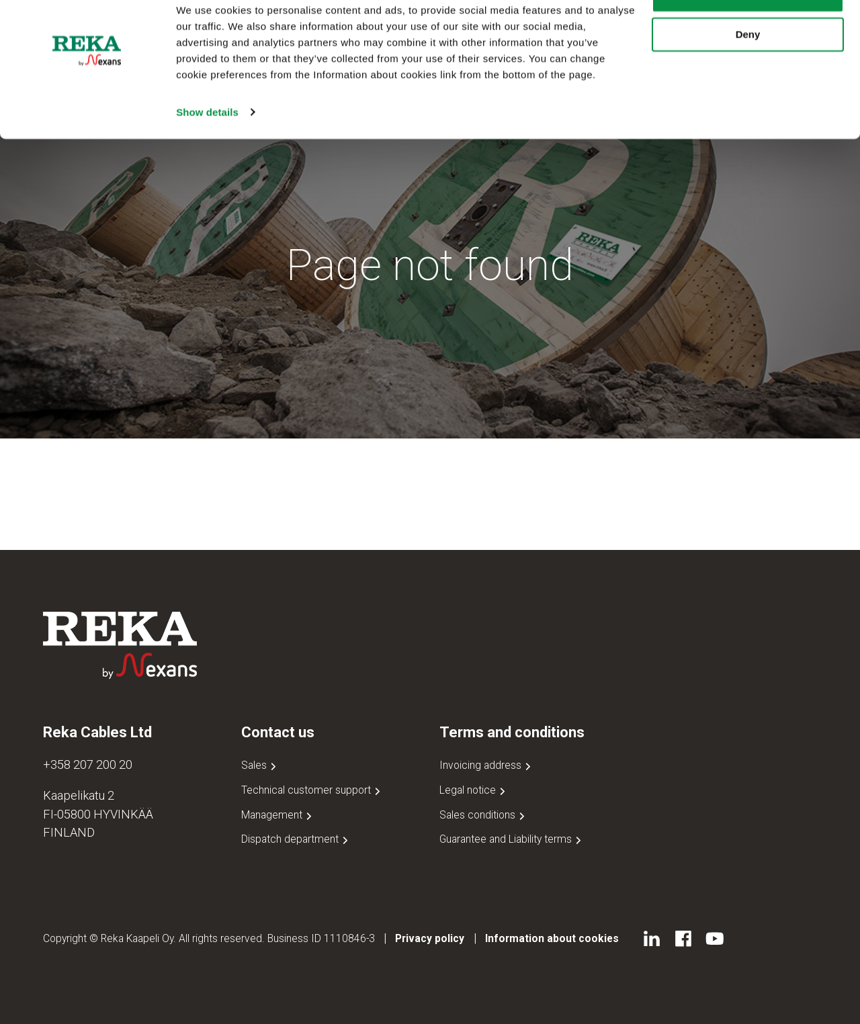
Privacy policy (429, 938)
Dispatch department (296, 839)
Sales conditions (483, 814)
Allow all (748, 33)
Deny (748, 73)
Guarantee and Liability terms (511, 839)
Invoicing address (486, 765)
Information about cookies (552, 938)
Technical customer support (312, 790)
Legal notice (473, 790)
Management (277, 814)
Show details (207, 150)
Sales (260, 765)
